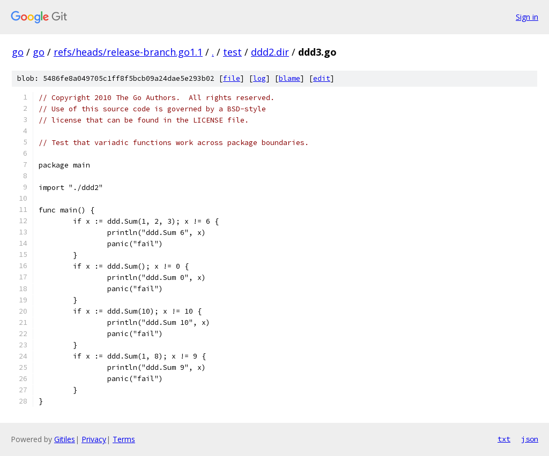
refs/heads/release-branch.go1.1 (128, 51)
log (259, 78)
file (231, 78)
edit (321, 78)
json (529, 439)
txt (504, 439)
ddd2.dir (270, 51)
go (18, 51)
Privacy (93, 439)
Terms (124, 439)
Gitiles (64, 439)
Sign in (527, 17)
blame (289, 78)
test (232, 51)
